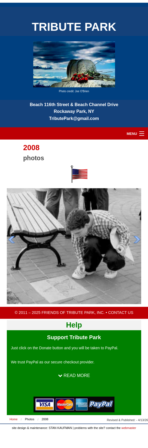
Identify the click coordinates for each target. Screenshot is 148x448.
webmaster (129, 428)
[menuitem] (17, 419)
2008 (45, 419)
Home (13, 419)
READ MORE (74, 375)
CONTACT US (120, 312)
